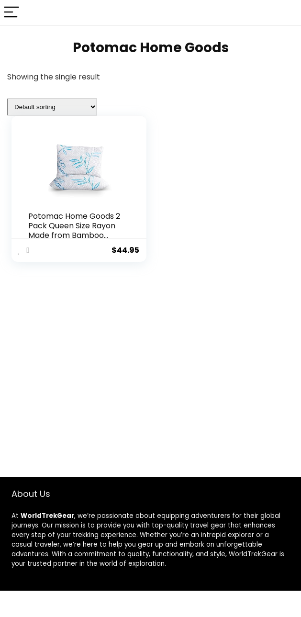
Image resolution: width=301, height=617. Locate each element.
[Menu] (11, 12)
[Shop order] (52, 107)
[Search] (286, 12)
